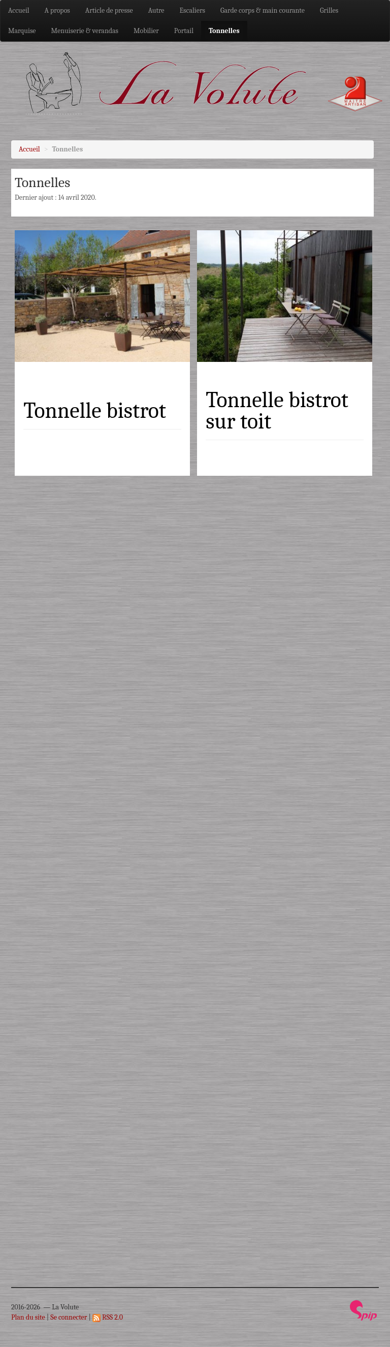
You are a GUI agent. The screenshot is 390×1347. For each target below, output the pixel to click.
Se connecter (68, 1317)
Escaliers (192, 10)
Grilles (329, 10)
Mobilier (146, 30)
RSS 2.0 (107, 1317)
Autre (156, 10)
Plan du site (28, 1317)
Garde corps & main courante (262, 10)
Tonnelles (224, 30)
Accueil (18, 10)
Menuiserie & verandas (85, 30)
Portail (183, 30)
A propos (57, 10)
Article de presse (109, 10)
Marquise (22, 30)
